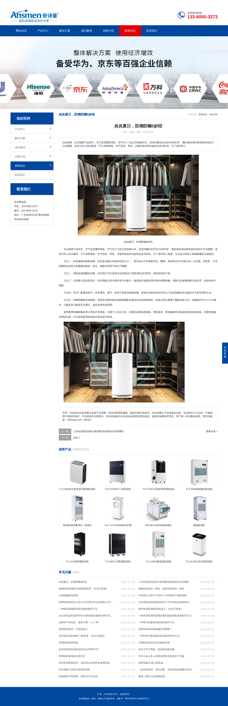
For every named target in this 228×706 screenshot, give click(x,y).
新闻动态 (130, 30)
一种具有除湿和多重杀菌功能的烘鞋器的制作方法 (165, 615)
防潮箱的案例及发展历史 (72, 656)
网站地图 (198, 2)
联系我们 (151, 30)
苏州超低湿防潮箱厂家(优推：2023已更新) (81, 635)
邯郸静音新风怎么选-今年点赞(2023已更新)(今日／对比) (86, 602)
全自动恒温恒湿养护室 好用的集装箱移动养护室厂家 (86, 615)
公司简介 (165, 2)
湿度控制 (153, 292)
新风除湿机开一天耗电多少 (73, 629)
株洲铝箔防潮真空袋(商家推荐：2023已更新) (83, 588)
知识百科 (214, 114)
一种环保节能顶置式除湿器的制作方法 (158, 635)
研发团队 (182, 2)
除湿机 (137, 273)
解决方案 (64, 30)
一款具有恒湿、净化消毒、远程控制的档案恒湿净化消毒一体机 (166, 669)
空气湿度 (90, 249)
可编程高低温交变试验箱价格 (154, 642)
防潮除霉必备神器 (68, 642)
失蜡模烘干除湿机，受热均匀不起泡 (78, 676)
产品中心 (43, 30)
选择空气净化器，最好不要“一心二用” (79, 622)
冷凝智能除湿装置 (68, 595)
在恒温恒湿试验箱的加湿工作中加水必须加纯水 (163, 602)
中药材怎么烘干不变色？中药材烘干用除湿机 (162, 595)
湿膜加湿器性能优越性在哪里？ (155, 629)
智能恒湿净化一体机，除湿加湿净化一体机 (161, 588)
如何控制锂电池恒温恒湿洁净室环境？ (79, 649)
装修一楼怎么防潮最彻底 (151, 676)
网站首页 (21, 30)
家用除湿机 (89, 316)
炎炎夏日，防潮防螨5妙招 (73, 581)
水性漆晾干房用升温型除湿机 (74, 669)
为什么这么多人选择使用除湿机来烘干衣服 (161, 656)
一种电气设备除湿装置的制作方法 (156, 622)
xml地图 (213, 2)
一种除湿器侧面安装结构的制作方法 (78, 608)
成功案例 (86, 30)
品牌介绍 (108, 30)
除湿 (126, 273)
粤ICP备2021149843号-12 (137, 698)
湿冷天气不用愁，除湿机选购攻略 (156, 649)
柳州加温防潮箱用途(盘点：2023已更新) (160, 608)
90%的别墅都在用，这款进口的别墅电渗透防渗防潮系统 (86, 662)
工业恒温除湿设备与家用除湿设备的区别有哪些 (98, 431)
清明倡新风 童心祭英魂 (150, 662)
